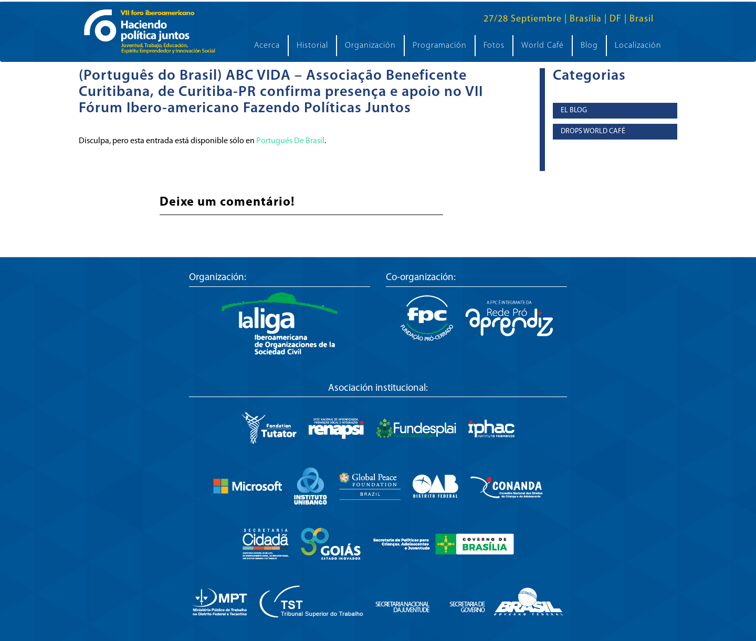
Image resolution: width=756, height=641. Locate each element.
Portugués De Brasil (290, 141)
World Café (542, 45)
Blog (589, 45)
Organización (370, 45)
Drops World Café (593, 131)
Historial (312, 45)
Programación (440, 45)
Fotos (494, 45)
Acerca (267, 45)
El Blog (574, 110)
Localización (638, 45)
